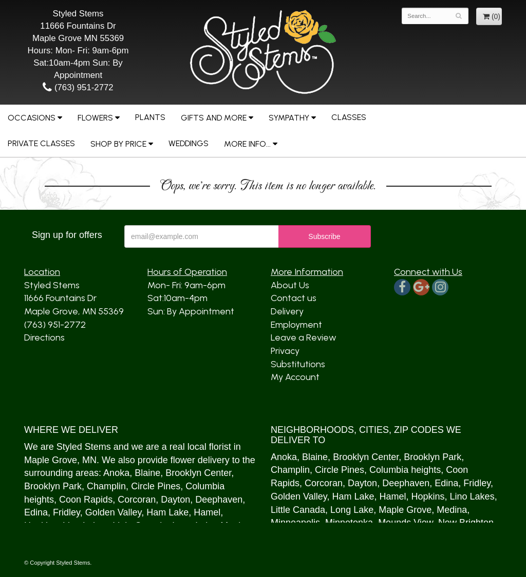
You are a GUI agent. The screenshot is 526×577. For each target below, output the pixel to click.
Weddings (188, 143)
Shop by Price (118, 144)
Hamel (207, 512)
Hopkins (428, 496)
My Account (295, 377)
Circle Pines (155, 486)
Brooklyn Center (198, 473)
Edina (36, 512)
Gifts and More (214, 118)
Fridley (66, 512)
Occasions (31, 118)
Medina (452, 510)
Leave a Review (303, 337)
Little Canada (298, 510)
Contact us (293, 298)
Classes (348, 117)
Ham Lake (167, 512)
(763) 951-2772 (78, 87)
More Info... (247, 144)
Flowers (95, 118)
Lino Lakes (472, 496)
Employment (296, 324)
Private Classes (41, 143)
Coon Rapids (85, 499)
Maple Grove (50, 460)
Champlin (106, 486)
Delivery (287, 311)
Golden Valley (113, 512)
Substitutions (298, 364)
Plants (150, 117)
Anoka (116, 473)
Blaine (147, 473)
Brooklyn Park (53, 486)
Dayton (175, 499)
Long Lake (351, 510)
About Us (290, 285)
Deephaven (218, 499)
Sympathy (289, 118)
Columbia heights (405, 470)
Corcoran (137, 499)
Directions (44, 337)
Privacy (285, 350)
